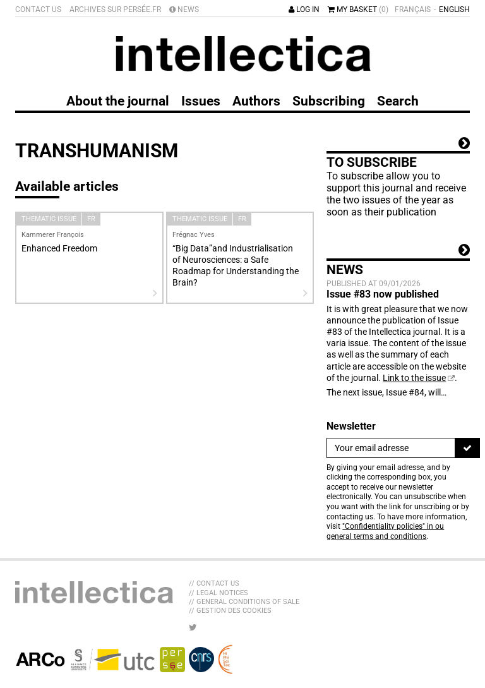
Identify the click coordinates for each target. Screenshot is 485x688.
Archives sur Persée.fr (115, 9)
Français (413, 9)
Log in (304, 9)
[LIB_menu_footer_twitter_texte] (193, 627)
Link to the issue (414, 378)
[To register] (467, 448)
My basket (358, 9)
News (184, 9)
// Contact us (214, 583)
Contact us (38, 9)
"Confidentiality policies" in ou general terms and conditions (385, 531)
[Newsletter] (390, 448)
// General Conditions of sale (244, 602)
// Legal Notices (218, 593)
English (454, 9)
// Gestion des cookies (230, 611)
